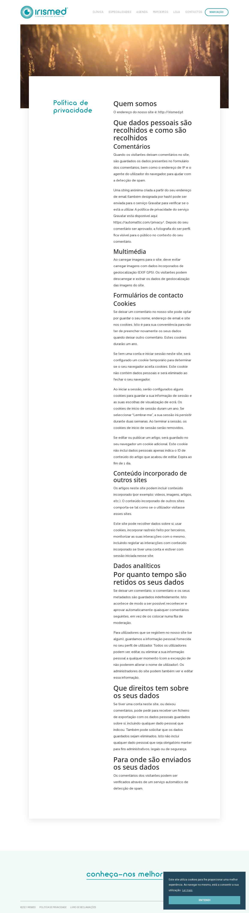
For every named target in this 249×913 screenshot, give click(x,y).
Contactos (193, 11)
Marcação (217, 12)
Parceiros (160, 11)
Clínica (98, 11)
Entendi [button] (204, 900)
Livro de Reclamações (83, 907)
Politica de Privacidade (53, 907)
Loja (176, 11)
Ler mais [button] (187, 890)
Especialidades (120, 11)
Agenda (142, 11)
